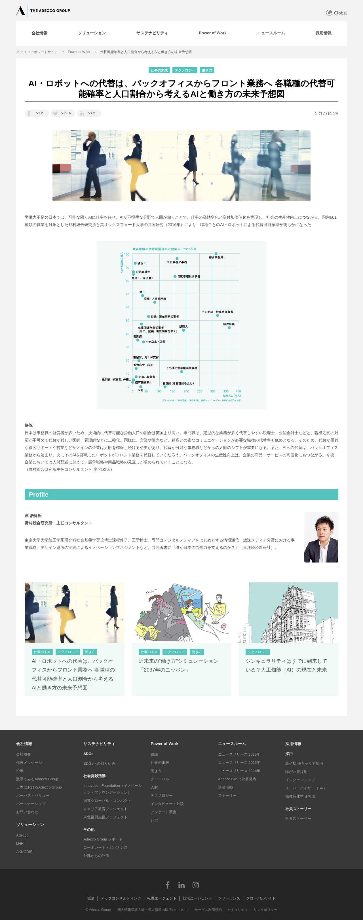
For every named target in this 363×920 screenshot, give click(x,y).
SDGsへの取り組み (99, 763)
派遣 (91, 898)
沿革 (20, 771)
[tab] (39, 33)
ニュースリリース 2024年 (239, 771)
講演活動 (225, 787)
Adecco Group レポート (103, 839)
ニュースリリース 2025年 (239, 762)
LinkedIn (181, 885)
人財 (154, 787)
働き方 (156, 771)
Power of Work (79, 52)
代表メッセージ (29, 762)
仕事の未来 (160, 762)
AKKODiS (24, 852)
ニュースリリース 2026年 (239, 754)
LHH (20, 843)
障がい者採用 (296, 772)
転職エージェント (162, 898)
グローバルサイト (261, 898)
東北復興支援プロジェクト (105, 817)
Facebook (167, 885)
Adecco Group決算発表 (237, 779)
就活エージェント (197, 898)
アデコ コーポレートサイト (37, 52)
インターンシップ (300, 780)
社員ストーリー (298, 818)
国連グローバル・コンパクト (107, 800)
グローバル (160, 779)
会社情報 (24, 743)
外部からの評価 (96, 856)
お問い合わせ (27, 812)
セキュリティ (237, 910)
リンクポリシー (265, 910)
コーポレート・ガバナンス (105, 847)
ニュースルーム (232, 743)
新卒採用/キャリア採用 (304, 763)
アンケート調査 (163, 812)
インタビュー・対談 (167, 804)
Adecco (22, 835)
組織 (154, 754)
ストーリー (227, 795)
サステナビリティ (99, 743)
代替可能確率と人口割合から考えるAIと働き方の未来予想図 (146, 52)
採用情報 (293, 743)
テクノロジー (162, 795)
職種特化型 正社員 (300, 796)
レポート (158, 820)
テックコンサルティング (121, 898)
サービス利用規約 (208, 910)
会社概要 (23, 754)
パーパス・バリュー (32, 795)
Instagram (195, 885)
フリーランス (229, 898)
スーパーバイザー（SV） (306, 788)
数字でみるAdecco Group (37, 779)
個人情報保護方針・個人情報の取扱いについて (153, 910)
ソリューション (30, 824)
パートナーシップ (31, 804)
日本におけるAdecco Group (39, 787)
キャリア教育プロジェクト (105, 809)
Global (340, 13)
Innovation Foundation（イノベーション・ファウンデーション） (112, 788)
